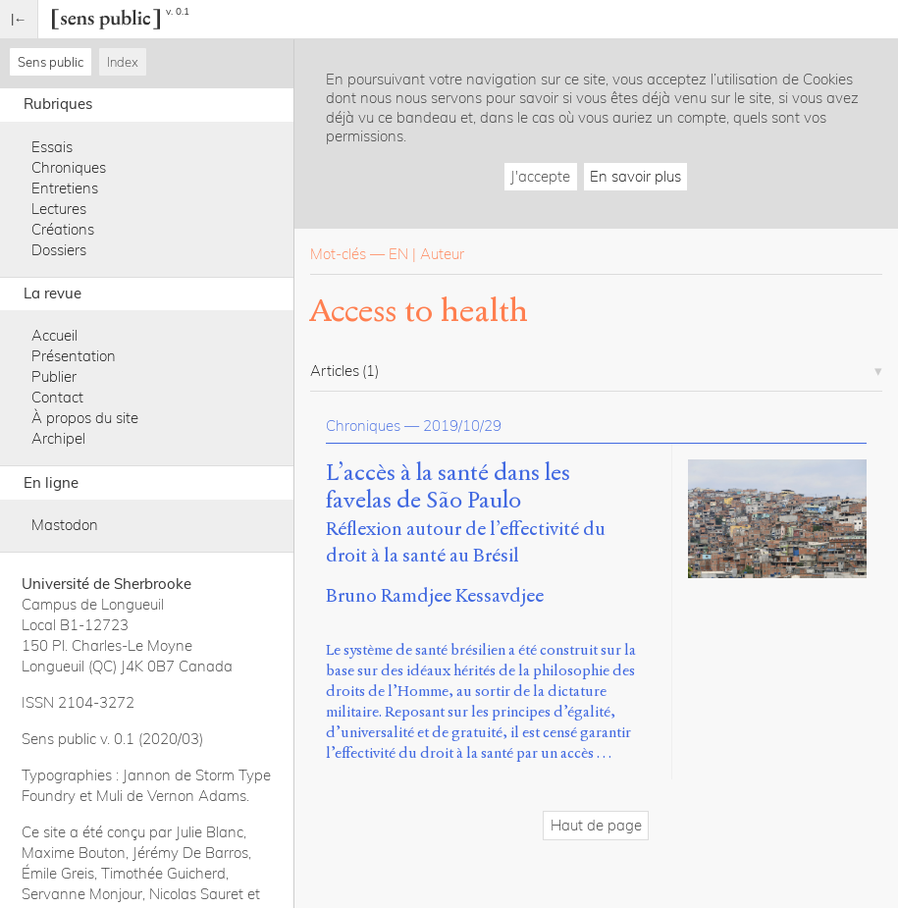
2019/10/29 (462, 425)
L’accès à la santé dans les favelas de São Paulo (448, 486)
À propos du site (84, 417)
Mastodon (64, 524)
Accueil (54, 335)
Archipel (58, 438)
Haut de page (596, 825)
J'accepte (540, 176)
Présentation (73, 356)
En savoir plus (635, 176)
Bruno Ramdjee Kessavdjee (435, 595)
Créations (62, 229)
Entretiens (64, 188)
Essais (52, 146)
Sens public (50, 62)
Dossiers (58, 249)
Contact (57, 397)
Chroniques (68, 167)
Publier (54, 376)
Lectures (58, 208)
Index (122, 62)
